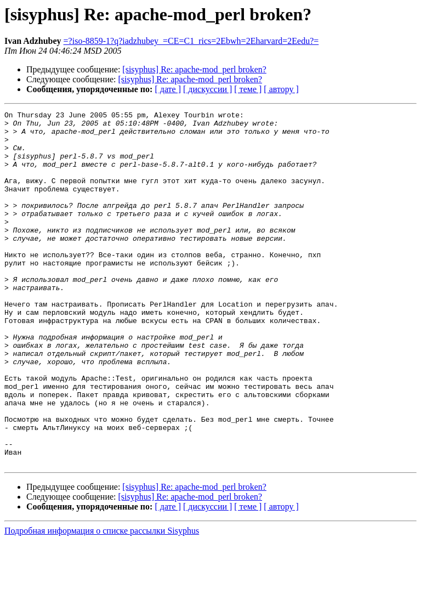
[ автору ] (281, 89)
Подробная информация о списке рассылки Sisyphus (101, 601)
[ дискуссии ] (207, 89)
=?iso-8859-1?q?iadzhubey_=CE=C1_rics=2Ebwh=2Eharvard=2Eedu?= (191, 41)
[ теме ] (247, 89)
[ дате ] (168, 89)
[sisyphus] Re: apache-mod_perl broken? (194, 69)
